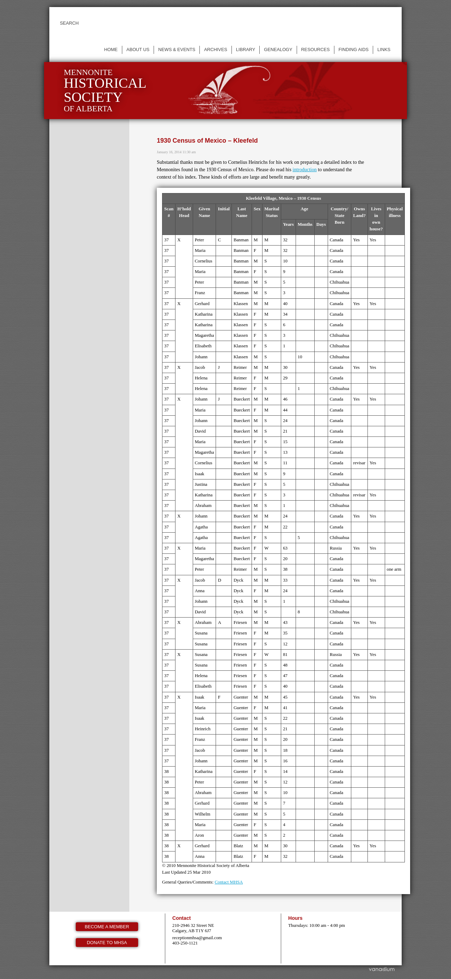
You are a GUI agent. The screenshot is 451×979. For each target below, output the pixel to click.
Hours (295, 918)
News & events (176, 49)
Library (245, 49)
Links (383, 49)
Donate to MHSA (107, 942)
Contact (181, 918)
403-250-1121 (185, 943)
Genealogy (278, 49)
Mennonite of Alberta (105, 90)
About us (137, 49)
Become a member (107, 926)
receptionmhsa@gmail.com (197, 937)
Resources (315, 49)
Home (110, 49)
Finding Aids (354, 49)
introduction (304, 169)
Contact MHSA (229, 882)
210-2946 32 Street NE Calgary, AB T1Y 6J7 (193, 928)
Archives (215, 49)
